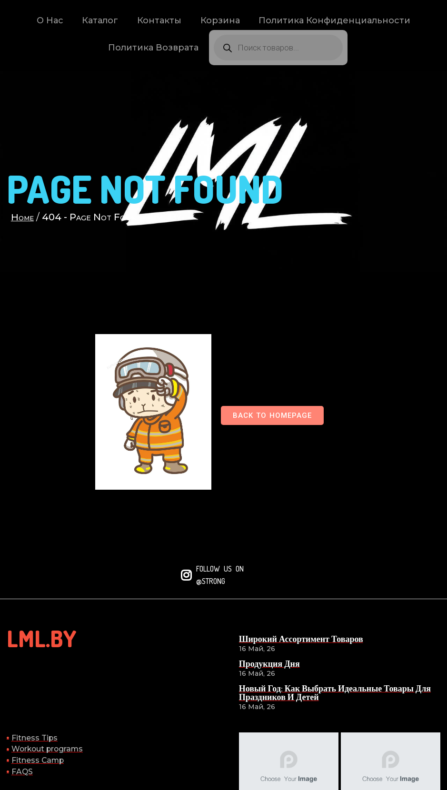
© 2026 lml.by (411, 756)
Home (24, 228)
